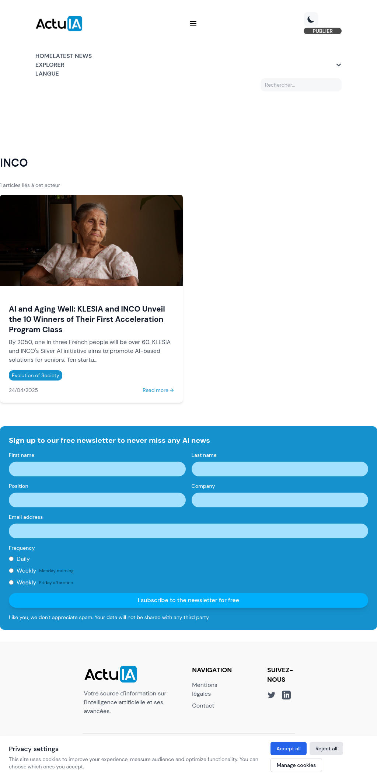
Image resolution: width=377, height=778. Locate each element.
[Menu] (193, 23)
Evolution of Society (35, 375)
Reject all (326, 748)
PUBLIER (323, 31)
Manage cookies (296, 765)
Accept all (288, 748)
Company (203, 486)
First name (21, 455)
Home (44, 56)
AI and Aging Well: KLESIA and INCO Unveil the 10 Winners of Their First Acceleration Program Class (87, 319)
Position (18, 486)
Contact (203, 705)
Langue (47, 73)
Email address (26, 517)
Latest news (72, 56)
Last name (204, 455)
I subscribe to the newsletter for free (188, 600)
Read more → (158, 390)
